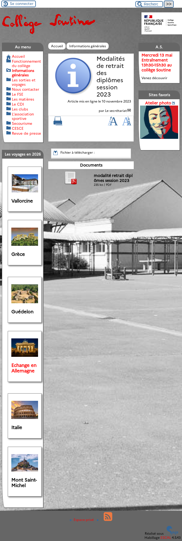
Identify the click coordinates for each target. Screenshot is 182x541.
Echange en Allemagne (23, 368)
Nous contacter (25, 89)
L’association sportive (23, 116)
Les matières (23, 99)
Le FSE (17, 94)
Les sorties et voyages (24, 82)
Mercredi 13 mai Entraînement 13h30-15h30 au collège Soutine (156, 63)
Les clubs (20, 109)
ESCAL (165, 538)
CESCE (17, 128)
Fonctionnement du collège (26, 63)
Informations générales (87, 46)
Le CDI (18, 104)
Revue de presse (26, 133)
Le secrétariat (116, 111)
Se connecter (21, 3)
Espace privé (82, 520)
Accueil (57, 46)
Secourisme (22, 123)
